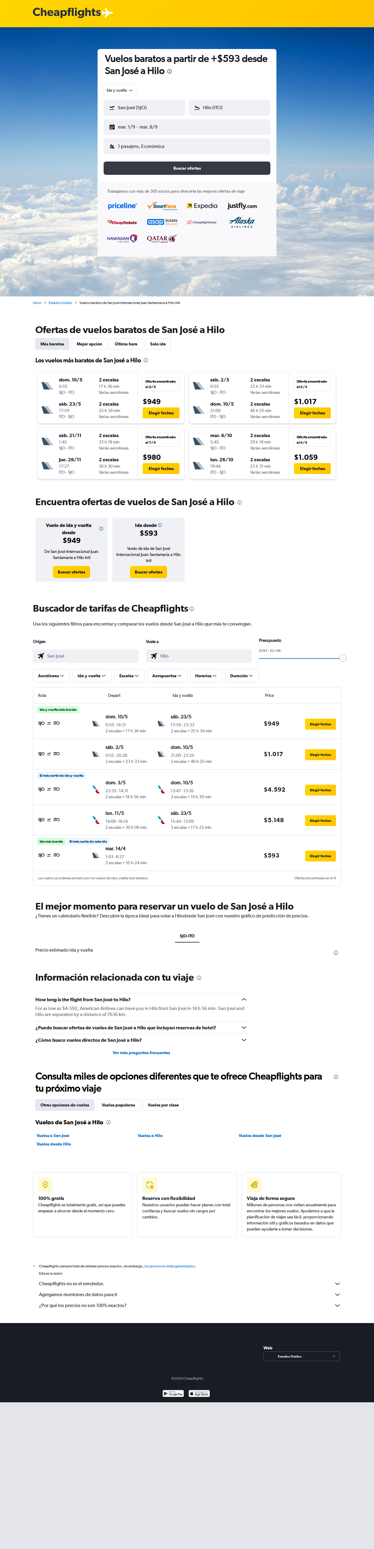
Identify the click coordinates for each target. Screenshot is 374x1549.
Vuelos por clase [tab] (163, 1100)
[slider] (343, 653)
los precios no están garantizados (169, 1261)
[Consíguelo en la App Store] (199, 1389)
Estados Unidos (60, 298)
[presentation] (169, 71)
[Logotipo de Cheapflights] (67, 13)
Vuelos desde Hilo (54, 1139)
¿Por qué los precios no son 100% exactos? (190, 1300)
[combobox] (120, 90)
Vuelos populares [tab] (118, 1100)
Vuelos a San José (53, 1130)
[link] (71, 567)
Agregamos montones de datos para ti (190, 1289)
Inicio (37, 298)
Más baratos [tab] (52, 339)
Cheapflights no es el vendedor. (190, 1279)
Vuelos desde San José (260, 1130)
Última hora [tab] (126, 339)
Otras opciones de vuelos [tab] (64, 1100)
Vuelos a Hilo (150, 1130)
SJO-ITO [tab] (187, 931)
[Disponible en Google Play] (173, 1389)
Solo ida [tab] (158, 339)
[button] (141, 125)
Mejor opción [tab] (89, 339)
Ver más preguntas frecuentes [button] (141, 1047)
